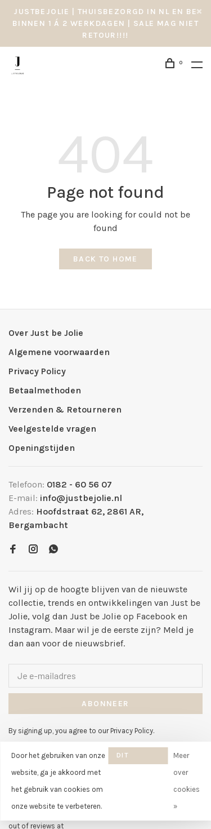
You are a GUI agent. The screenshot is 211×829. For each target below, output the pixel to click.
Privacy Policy (37, 371)
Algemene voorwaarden (59, 352)
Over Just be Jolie (45, 332)
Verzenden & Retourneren (65, 409)
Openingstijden (41, 447)
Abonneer (105, 703)
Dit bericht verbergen (137, 757)
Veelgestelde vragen (52, 428)
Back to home (105, 259)
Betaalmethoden (44, 390)
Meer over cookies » (186, 780)
